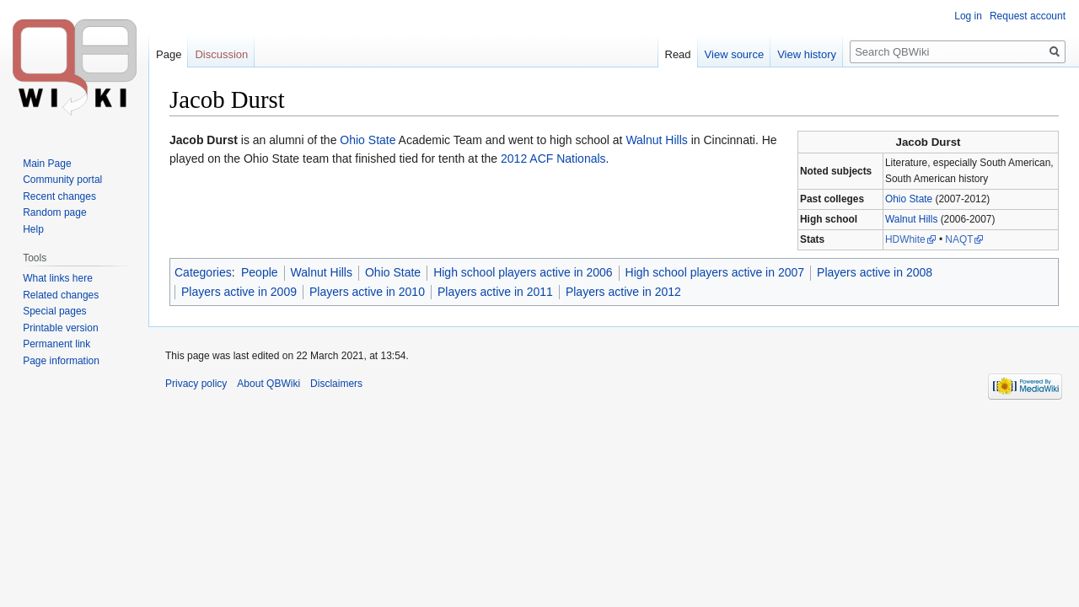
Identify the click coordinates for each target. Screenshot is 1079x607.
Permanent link (56, 344)
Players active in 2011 (495, 291)
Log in (968, 16)
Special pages (54, 311)
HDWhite (905, 239)
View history (806, 54)
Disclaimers (336, 383)
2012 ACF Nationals (553, 158)
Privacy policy (196, 383)
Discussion (221, 54)
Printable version (60, 328)
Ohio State (908, 199)
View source (735, 54)
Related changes (61, 295)
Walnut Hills (911, 219)
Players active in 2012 (623, 291)
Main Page (47, 163)
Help (33, 229)
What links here (58, 278)
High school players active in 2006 (522, 272)
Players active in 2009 (239, 291)
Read (678, 54)
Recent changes (59, 196)
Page (168, 54)
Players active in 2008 (874, 272)
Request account (1028, 16)
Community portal (62, 179)
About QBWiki (268, 383)
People (259, 272)
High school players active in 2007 (714, 272)
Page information (61, 361)
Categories (203, 272)
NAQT (959, 239)
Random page (54, 212)
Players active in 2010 (367, 291)
